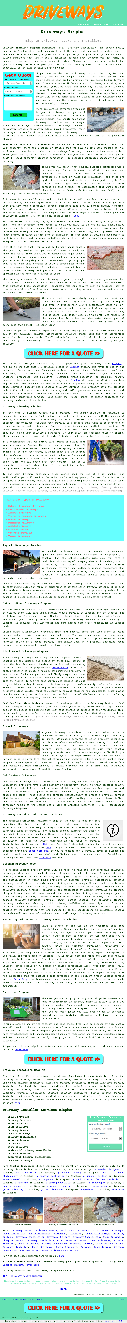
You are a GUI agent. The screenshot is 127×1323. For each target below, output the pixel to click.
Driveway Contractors (54, 1244)
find (12, 1076)
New (31, 1299)
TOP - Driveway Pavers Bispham (22, 1276)
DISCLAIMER (117, 24)
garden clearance (52, 1189)
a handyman (21, 1183)
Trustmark (45, 857)
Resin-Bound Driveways (75, 1230)
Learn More (109, 1321)
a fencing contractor (50, 1176)
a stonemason (98, 1186)
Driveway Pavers (22, 1230)
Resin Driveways (39, 1234)
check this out (38, 851)
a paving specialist (59, 1183)
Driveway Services (81, 1244)
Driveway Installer (15, 1247)
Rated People (22, 979)
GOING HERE (21, 1050)
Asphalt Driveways (98, 1234)
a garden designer (107, 1169)
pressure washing (69, 1173)
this (45, 844)
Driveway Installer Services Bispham (38, 1110)
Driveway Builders (58, 1237)
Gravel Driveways (14, 1234)
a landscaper (97, 1183)
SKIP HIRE (118, 1189)
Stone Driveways (28, 1244)
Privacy (122, 1299)
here (48, 847)
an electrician (26, 1173)
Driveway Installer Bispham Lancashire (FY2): (34, 48)
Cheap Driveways (113, 1237)
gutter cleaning (13, 1189)
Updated (39, 1299)
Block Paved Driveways (108, 1230)
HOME (80, 24)
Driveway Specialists (86, 1237)
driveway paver (40, 870)
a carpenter (46, 1179)
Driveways (60, 1234)
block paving (60, 668)
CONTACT (105, 24)
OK (120, 1321)
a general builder (95, 1176)
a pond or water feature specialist (96, 1179)
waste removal (12, 1179)
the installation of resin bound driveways (32, 880)
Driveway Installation (30, 1237)
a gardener (87, 1189)
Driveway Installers (19, 1299)
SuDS (76, 216)
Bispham (117, 363)
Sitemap (5, 1299)
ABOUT (96, 24)
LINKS (87, 24)
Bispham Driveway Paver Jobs (21, 1265)
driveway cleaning (59, 1186)
